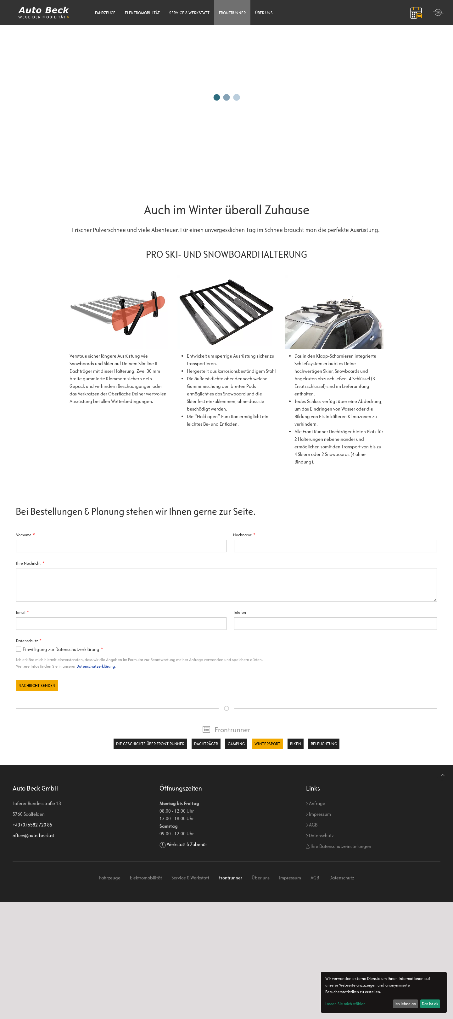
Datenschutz (320, 835)
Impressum (318, 814)
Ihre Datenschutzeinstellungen (338, 846)
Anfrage (315, 803)
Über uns (264, 12)
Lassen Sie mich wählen (345, 1003)
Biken (295, 743)
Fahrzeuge (105, 12)
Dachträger (206, 743)
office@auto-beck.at (33, 835)
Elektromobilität (142, 12)
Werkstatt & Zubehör (187, 844)
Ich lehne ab (405, 1003)
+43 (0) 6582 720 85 (32, 825)
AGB (311, 825)
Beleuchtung (324, 743)
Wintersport (267, 743)
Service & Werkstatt (189, 12)
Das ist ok (430, 1003)
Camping (236, 743)
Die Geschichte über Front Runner (150, 743)
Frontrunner (232, 12)
